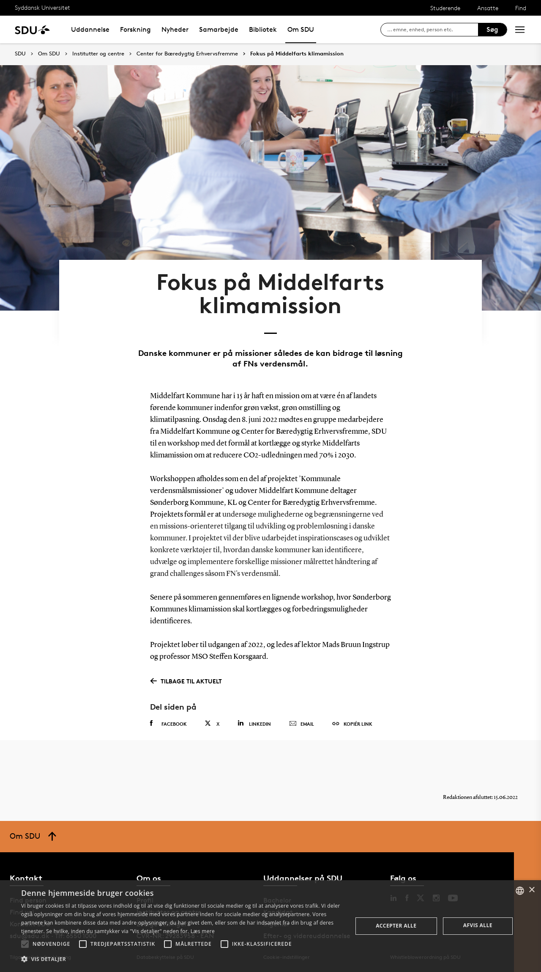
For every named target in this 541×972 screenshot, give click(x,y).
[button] (24, 944)
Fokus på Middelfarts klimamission (297, 54)
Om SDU (300, 29)
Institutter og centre (98, 54)
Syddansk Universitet (42, 7)
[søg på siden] (432, 29)
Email (301, 724)
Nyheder (175, 29)
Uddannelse (90, 29)
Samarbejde (218, 29)
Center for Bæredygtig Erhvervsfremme (187, 54)
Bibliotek (263, 29)
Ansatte (487, 7)
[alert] (270, 926)
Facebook (168, 723)
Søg (492, 29)
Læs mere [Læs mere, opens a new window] (203, 931)
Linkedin (254, 723)
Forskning (135, 29)
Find (520, 7)
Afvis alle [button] (477, 925)
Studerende (445, 7)
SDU (20, 53)
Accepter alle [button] (396, 925)
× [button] (531, 890)
